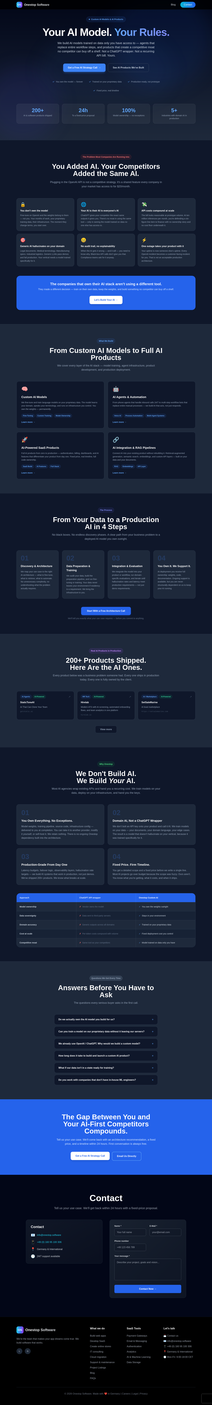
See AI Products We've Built (128, 67)
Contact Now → (147, 1289)
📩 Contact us (170, 1336)
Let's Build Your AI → (106, 300)
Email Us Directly (126, 1156)
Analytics (131, 1351)
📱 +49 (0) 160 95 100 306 (177, 1346)
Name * (117, 1226)
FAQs (93, 1378)
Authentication (134, 1346)
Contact (188, 4)
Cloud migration (98, 1357)
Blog (173, 4)
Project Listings (98, 1367)
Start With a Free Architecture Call (106, 611)
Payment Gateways (137, 1336)
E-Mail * (153, 1226)
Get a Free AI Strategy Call (84, 67)
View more (106, 729)
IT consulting (96, 1351)
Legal (135, 1393)
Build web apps (98, 1336)
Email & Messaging (137, 1341)
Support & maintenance (102, 1362)
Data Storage (134, 1362)
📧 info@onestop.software (177, 1341)
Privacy (144, 1393)
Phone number (121, 1241)
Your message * (122, 1256)
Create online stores (100, 1346)
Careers (126, 1393)
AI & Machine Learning (139, 1357)
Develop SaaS (97, 1341)
